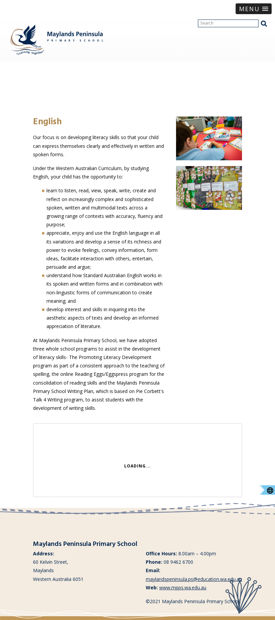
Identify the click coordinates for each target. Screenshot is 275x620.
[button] (254, 8)
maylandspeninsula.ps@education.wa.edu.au (194, 579)
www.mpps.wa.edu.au (182, 587)
